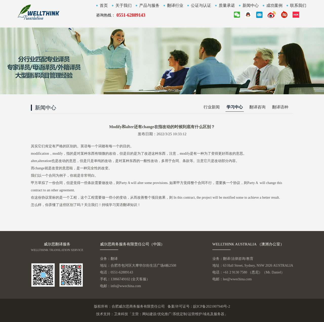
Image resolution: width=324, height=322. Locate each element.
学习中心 (235, 107)
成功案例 (274, 6)
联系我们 (298, 6)
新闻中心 (250, 6)
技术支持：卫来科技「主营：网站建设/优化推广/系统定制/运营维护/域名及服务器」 (162, 314)
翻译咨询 (257, 107)
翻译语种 (280, 107)
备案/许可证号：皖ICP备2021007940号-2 (199, 306)
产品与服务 (149, 6)
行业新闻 (212, 107)
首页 (104, 6)
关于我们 (123, 6)
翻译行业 (175, 6)
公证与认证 (201, 6)
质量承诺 (227, 6)
